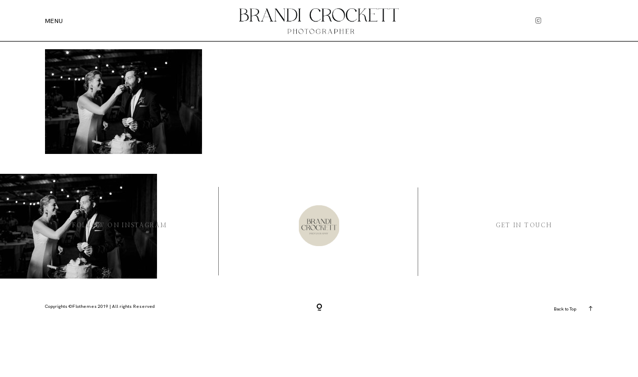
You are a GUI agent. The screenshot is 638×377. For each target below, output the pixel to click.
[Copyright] (319, 307)
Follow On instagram (119, 225)
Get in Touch (524, 225)
